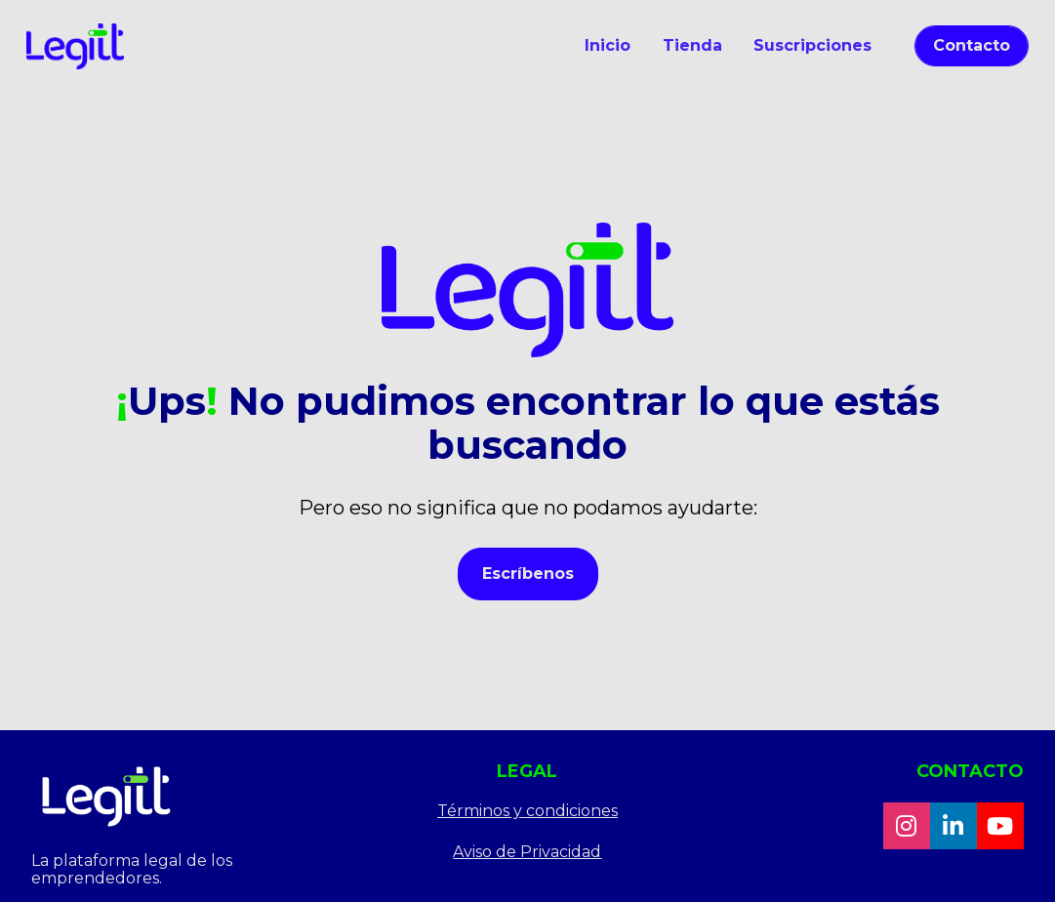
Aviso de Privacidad (527, 846)
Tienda (692, 45)
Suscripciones (812, 45)
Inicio (607, 45)
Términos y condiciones (527, 805)
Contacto (971, 45)
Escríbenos (528, 570)
